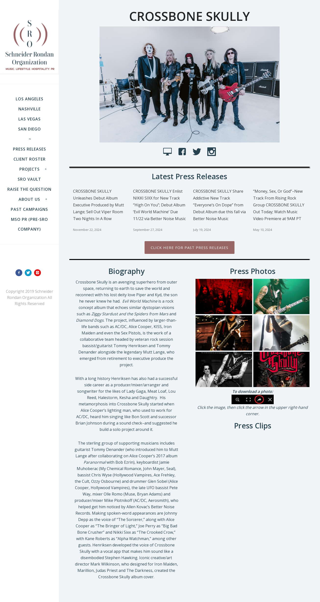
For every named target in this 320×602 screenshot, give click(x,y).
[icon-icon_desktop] (168, 152)
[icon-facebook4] (183, 152)
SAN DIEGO (29, 129)
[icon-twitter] (29, 272)
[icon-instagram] (38, 272)
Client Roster (29, 159)
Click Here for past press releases (189, 247)
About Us (29, 199)
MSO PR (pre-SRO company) (29, 224)
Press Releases (29, 149)
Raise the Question (29, 189)
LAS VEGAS (29, 119)
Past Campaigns (29, 209)
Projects (29, 169)
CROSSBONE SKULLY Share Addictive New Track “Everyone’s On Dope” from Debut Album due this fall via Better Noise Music (219, 205)
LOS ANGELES (29, 99)
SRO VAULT (29, 179)
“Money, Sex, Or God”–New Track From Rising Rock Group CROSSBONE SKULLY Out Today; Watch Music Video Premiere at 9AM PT (278, 205)
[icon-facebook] (20, 272)
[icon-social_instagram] (211, 152)
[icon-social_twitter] (198, 152)
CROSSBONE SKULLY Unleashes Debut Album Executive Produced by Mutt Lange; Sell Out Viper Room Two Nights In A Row (98, 205)
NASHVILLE (29, 109)
